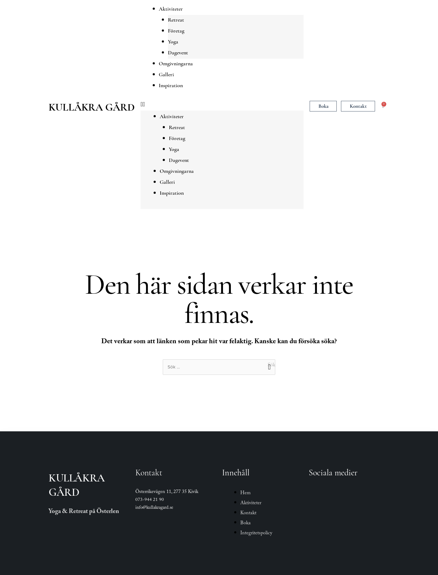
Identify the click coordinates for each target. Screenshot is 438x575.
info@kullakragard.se (154, 508)
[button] (222, 106)
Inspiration (171, 85)
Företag (176, 30)
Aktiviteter (171, 8)
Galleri (166, 74)
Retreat (176, 19)
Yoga (173, 41)
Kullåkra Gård (92, 107)
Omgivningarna (176, 63)
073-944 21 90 (149, 500)
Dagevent (178, 52)
